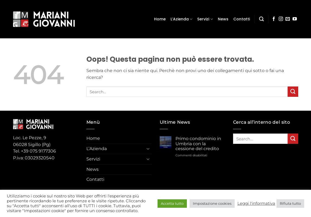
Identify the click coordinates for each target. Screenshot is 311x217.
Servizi (205, 19)
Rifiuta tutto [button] (290, 203)
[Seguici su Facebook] (274, 19)
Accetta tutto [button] (172, 203)
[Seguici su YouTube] (295, 19)
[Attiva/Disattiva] (148, 149)
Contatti (241, 19)
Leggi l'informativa (256, 203)
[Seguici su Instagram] (281, 19)
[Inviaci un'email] (287, 19)
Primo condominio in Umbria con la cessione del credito (198, 143)
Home (160, 19)
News (223, 19)
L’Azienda (181, 19)
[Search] (261, 19)
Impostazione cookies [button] (212, 203)
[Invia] (293, 91)
